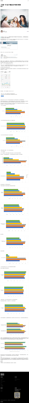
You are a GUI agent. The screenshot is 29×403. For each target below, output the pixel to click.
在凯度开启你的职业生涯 (17, 379)
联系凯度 (1, 390)
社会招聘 (16, 378)
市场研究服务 (2, 385)
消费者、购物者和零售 (3, 381)
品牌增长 (1, 380)
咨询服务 (1, 384)
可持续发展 (2, 386)
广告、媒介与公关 (2, 378)
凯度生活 (16, 380)
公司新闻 (1, 391)
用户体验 (1, 382)
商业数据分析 (2, 379)
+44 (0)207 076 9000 (17, 390)
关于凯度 (1, 389)
